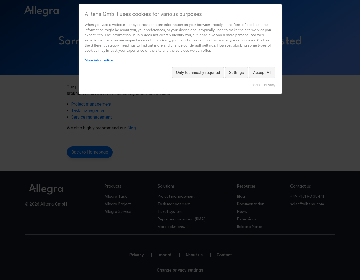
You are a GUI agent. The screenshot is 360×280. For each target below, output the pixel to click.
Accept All (262, 72)
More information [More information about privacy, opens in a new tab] (99, 60)
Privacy (269, 85)
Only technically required (198, 72)
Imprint (255, 85)
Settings (236, 72)
